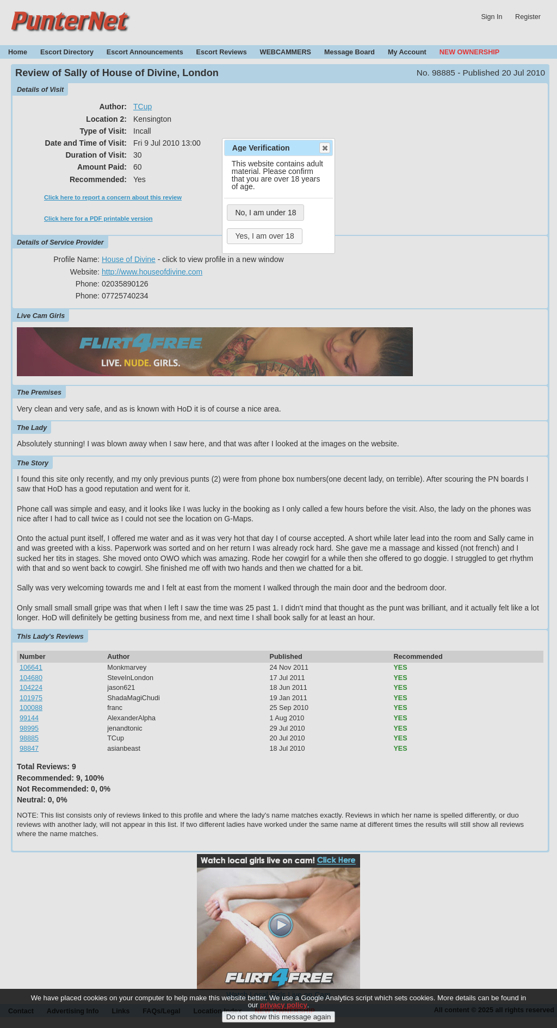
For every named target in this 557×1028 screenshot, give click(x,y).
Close (324, 148)
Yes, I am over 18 (264, 236)
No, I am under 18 (265, 212)
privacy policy (283, 1012)
